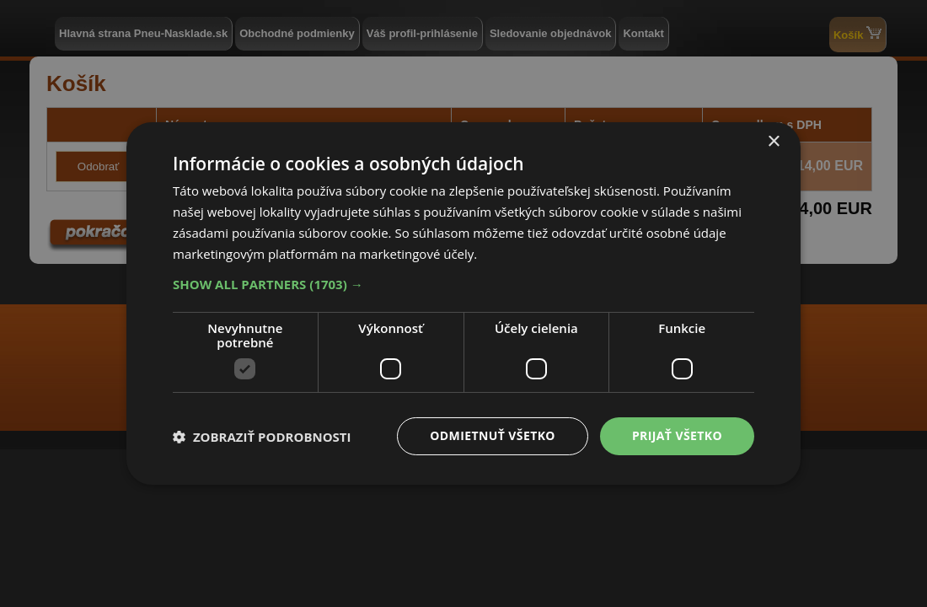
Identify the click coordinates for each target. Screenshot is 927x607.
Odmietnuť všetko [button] (492, 435)
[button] (463, 284)
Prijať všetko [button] (677, 435)
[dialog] (463, 303)
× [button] (773, 142)
